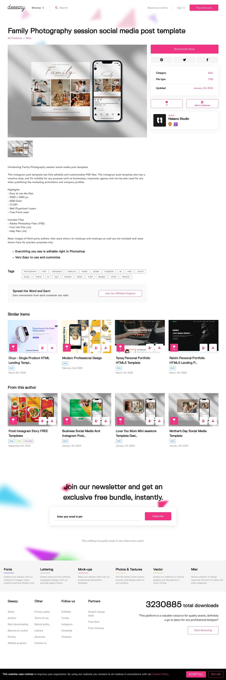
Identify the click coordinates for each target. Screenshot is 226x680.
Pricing (12, 637)
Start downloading (18, 624)
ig (48, 277)
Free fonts (93, 622)
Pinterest (66, 637)
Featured (28, 441)
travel (38, 277)
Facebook (66, 631)
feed (129, 271)
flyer (90, 277)
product (126, 277)
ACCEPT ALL (196, 674)
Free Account (204, 8)
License (39, 631)
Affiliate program (17, 643)
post (44, 271)
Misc (29, 38)
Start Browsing (203, 630)
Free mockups (96, 628)
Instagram (67, 624)
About (11, 612)
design (96, 271)
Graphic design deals (96, 614)
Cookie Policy (160, 674)
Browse (41, 8)
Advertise (40, 637)
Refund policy (42, 624)
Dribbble (66, 612)
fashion (68, 277)
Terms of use (42, 618)
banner (101, 277)
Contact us (41, 643)
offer (114, 277)
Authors (12, 618)
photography (30, 271)
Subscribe (158, 516)
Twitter (65, 618)
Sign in (181, 8)
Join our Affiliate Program (120, 293)
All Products (15, 38)
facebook (109, 271)
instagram (57, 271)
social (27, 277)
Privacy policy (42, 612)
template (71, 271)
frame (85, 271)
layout (140, 271)
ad (120, 271)
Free (19, 441)
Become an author (18, 631)
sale (56, 277)
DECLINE (216, 674)
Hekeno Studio (178, 119)
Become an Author (160, 8)
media (79, 277)
